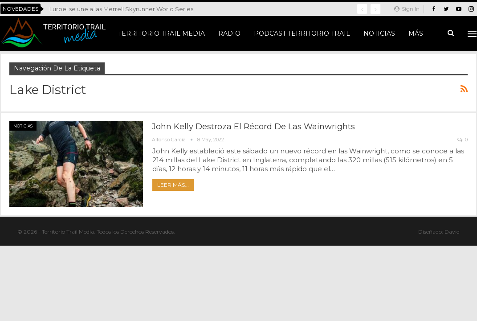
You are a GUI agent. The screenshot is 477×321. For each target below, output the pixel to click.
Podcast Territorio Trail (302, 33)
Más (415, 33)
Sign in (407, 8)
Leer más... (173, 184)
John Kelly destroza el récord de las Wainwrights (253, 127)
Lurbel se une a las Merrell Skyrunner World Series (121, 8)
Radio (229, 33)
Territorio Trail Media (161, 33)
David (452, 231)
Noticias (379, 33)
